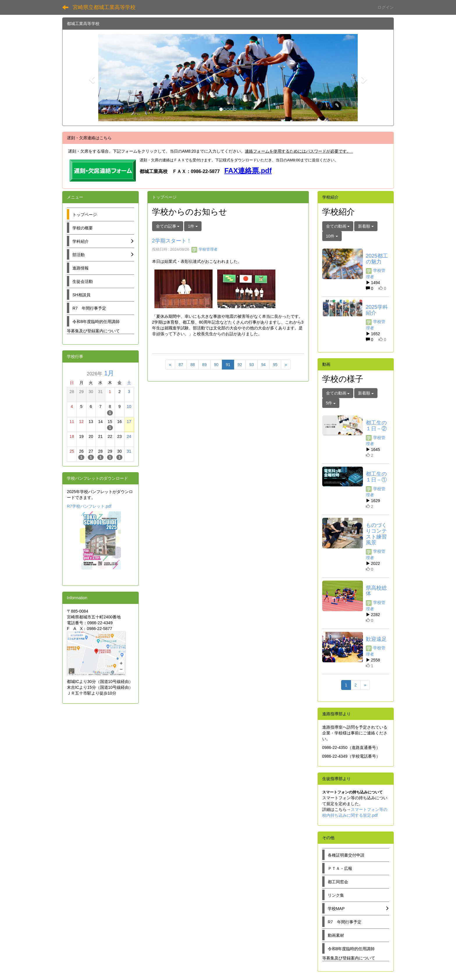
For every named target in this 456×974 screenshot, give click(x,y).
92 (240, 364)
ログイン (385, 7)
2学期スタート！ (172, 241)
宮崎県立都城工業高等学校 (104, 7)
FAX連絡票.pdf (248, 170)
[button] (91, 77)
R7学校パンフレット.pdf (89, 506)
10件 (332, 236)
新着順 (366, 226)
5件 (331, 403)
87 (181, 364)
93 (251, 364)
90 (216, 364)
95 (275, 364)
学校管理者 (204, 249)
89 (204, 364)
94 (263, 364)
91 (228, 364)
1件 (193, 226)
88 (192, 364)
